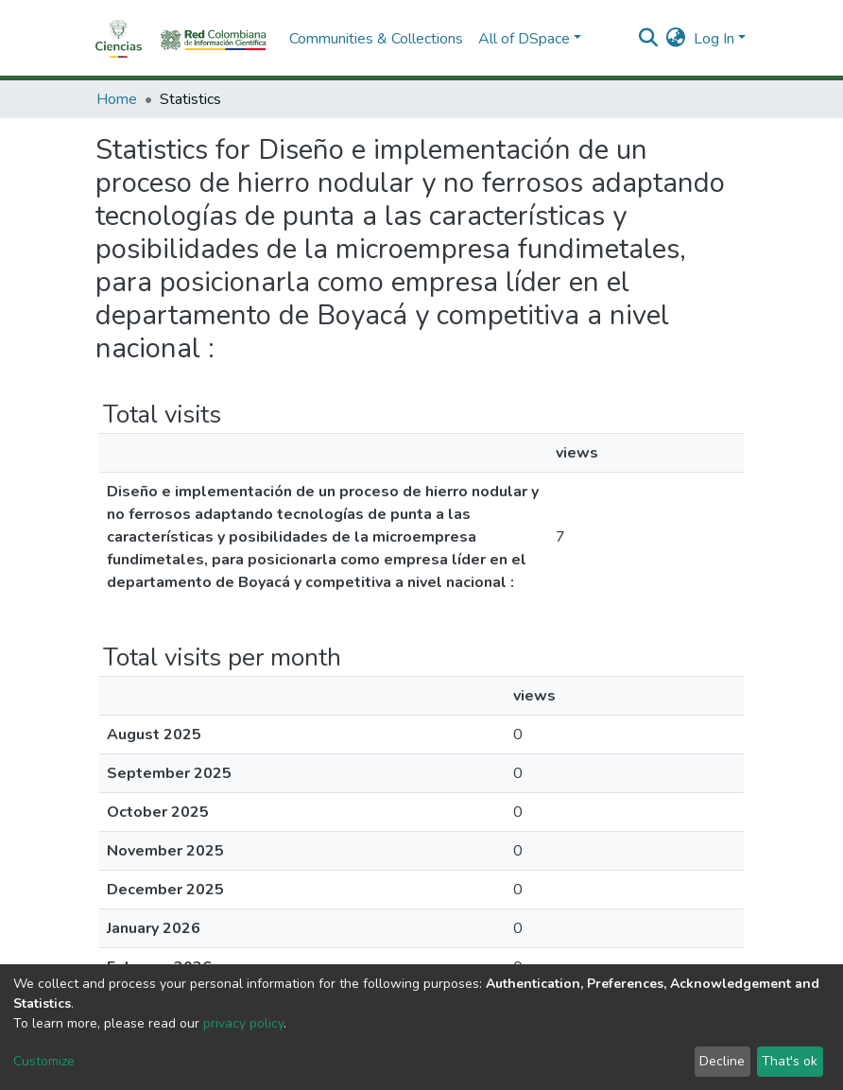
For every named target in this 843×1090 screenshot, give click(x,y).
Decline (722, 1061)
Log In (714, 38)
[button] (676, 38)
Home (116, 99)
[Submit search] (649, 38)
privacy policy (243, 1023)
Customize (44, 1061)
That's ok (789, 1061)
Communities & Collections (376, 38)
